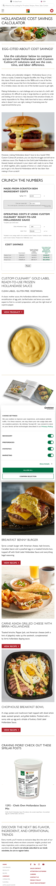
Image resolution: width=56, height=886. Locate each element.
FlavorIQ (5, 882)
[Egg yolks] (35, 195)
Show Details (45, 464)
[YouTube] (43, 864)
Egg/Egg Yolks (23, 196)
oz (44, 196)
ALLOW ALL (28, 470)
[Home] (14, 864)
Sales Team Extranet (37, 883)
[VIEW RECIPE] (11, 563)
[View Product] (13, 312)
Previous (3, 784)
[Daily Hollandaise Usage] (35, 226)
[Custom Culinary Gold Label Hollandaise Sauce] (28, 371)
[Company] (14, 876)
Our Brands (7, 867)
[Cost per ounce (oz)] (35, 203)
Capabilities (6, 879)
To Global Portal (17, 1)
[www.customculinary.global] (11, 1)
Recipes (5, 873)
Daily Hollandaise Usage (20, 226)
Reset (28, 265)
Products (6, 870)
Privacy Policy (35, 880)
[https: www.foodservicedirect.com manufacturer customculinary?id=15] (51, 12)
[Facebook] (30, 864)
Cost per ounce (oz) (21, 203)
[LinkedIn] (35, 864)
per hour (45, 231)
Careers (33, 874)
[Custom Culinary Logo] (28, 11)
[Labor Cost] (35, 231)
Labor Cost (23, 231)
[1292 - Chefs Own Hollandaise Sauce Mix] (28, 778)
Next (53, 784)
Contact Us (34, 877)
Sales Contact (35, 868)
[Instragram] (39, 864)
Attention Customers (38, 871)
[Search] (3, 5)
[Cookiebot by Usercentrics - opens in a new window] (44, 408)
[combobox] (29, 5)
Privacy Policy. (47, 426)
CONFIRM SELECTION (28, 476)
